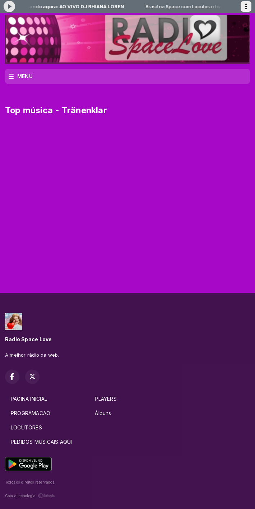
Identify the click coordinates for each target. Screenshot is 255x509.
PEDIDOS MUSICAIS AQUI (41, 442)
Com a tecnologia (30, 495)
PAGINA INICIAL (29, 399)
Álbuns (103, 413)
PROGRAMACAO (30, 413)
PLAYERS (105, 399)
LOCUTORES (26, 427)
